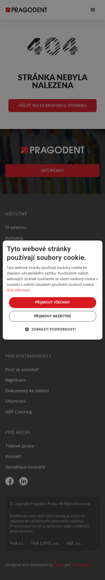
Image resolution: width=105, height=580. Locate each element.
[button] (52, 329)
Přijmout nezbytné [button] (52, 316)
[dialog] (52, 290)
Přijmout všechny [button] (52, 302)
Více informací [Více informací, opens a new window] (18, 290)
